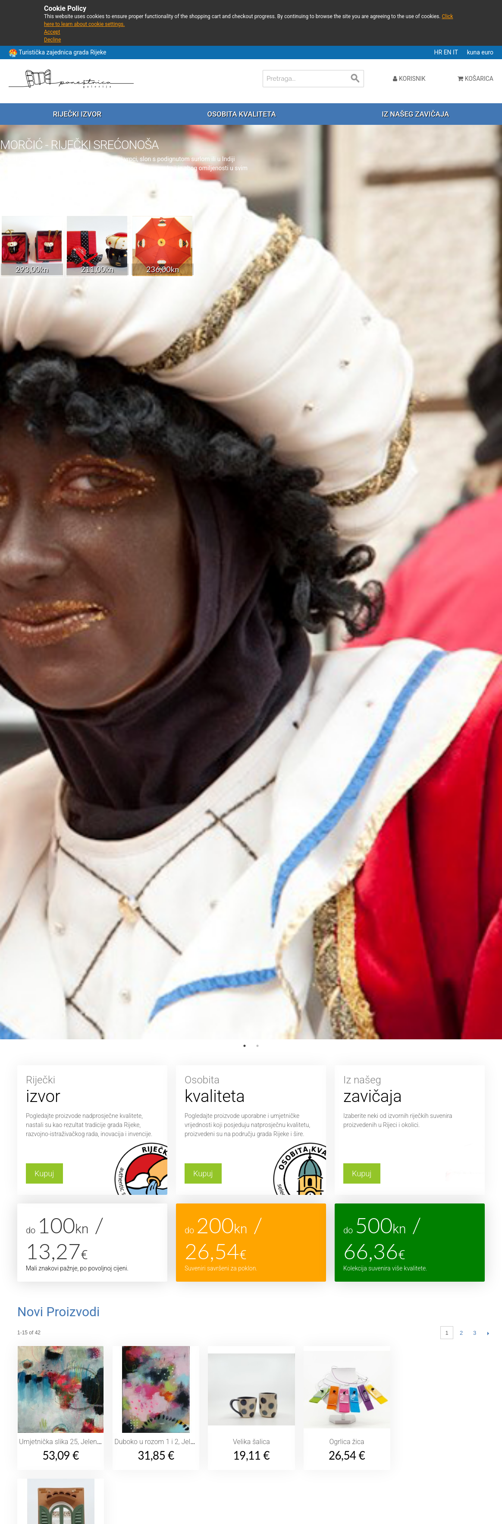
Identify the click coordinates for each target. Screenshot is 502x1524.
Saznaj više (24, 197)
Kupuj (44, 1173)
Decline (52, 40)
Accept (52, 32)
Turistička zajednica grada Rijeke (62, 52)
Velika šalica (251, 1442)
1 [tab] (244, 1045)
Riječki (92, 1090)
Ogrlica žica (346, 1442)
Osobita (251, 1090)
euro (487, 52)
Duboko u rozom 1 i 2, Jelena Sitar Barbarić (179, 1442)
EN (448, 52)
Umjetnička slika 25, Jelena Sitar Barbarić (81, 1442)
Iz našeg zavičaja (415, 114)
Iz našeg (409, 1090)
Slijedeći (488, 1333)
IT (456, 52)
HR (439, 52)
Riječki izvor (77, 114)
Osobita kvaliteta (241, 114)
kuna (474, 52)
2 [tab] (257, 1045)
